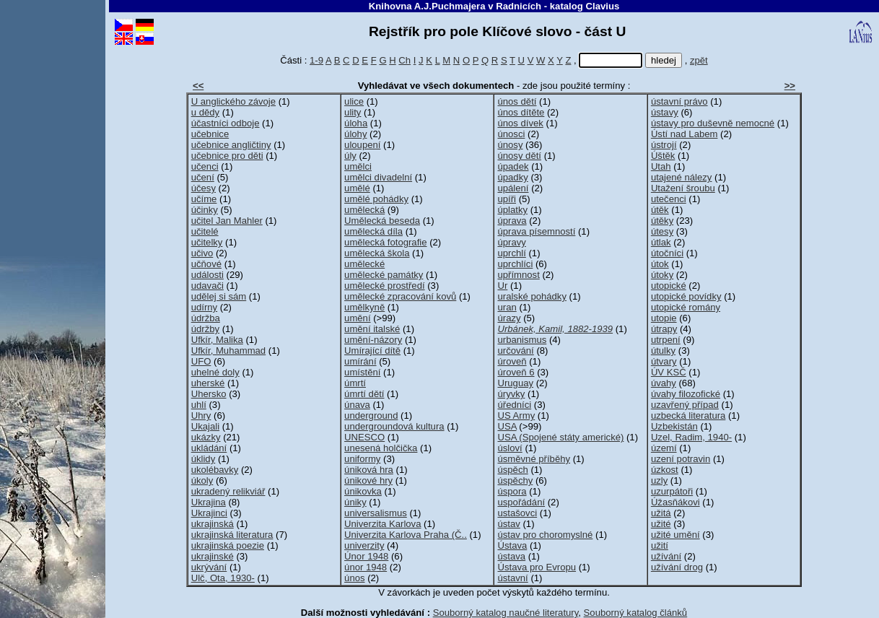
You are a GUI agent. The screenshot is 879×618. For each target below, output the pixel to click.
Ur (502, 285)
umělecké (364, 263)
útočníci (667, 253)
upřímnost (518, 274)
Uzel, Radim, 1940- (691, 437)
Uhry (201, 415)
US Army (516, 415)
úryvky (511, 393)
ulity (352, 112)
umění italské (372, 328)
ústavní (512, 578)
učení (202, 177)
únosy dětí (519, 155)
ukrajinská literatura (232, 534)
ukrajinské (212, 556)
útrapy (664, 328)
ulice (354, 101)
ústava (511, 556)
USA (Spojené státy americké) (560, 437)
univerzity (364, 545)
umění (357, 318)
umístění (362, 372)
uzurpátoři (672, 491)
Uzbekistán (674, 426)
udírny (204, 307)
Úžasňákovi (675, 502)
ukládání (209, 448)
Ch (404, 60)
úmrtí (355, 383)
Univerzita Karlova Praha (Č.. (405, 534)
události (207, 274)
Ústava (512, 545)
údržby (205, 328)
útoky (662, 274)
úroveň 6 (515, 372)
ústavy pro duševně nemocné (712, 123)
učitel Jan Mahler (227, 220)
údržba (205, 318)
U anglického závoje (233, 101)
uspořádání (521, 502)
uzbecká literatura (688, 415)
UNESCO (364, 437)
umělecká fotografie (385, 242)
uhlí (198, 404)
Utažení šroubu (683, 188)
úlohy (355, 134)
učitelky (207, 242)
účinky (204, 209)
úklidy (203, 458)
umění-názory (373, 339)
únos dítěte (520, 112)
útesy (662, 231)
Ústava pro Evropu (536, 567)
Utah (661, 166)
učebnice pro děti (227, 155)
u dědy (205, 112)
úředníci (514, 404)
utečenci (668, 198)
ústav (508, 523)
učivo (202, 253)
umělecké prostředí (384, 285)
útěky (662, 220)
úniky (355, 502)
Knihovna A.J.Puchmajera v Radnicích (455, 6)
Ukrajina (208, 502)
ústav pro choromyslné (544, 534)
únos (354, 578)
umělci (358, 166)
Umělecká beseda (382, 220)
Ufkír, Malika (217, 339)
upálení (512, 188)
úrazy (508, 318)
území (664, 448)
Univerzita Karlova (382, 523)
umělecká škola (376, 253)
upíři (506, 198)
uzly (659, 480)
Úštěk (663, 155)
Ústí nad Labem (684, 134)
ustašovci (517, 513)
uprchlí (511, 253)
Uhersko (209, 393)
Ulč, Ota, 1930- (223, 578)
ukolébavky (215, 469)
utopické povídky (686, 296)
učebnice (210, 134)
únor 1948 (365, 567)
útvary (664, 361)
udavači (207, 285)
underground (371, 415)
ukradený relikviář (228, 491)
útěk (660, 209)
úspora (511, 491)
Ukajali (205, 426)
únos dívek (520, 123)
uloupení (362, 144)
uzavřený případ (685, 404)
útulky (663, 350)
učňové (206, 263)
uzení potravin (680, 458)
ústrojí (664, 144)
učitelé (205, 231)
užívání (666, 556)
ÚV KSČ (668, 372)
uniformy (362, 458)
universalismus (375, 513)
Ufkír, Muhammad (228, 350)
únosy (509, 144)
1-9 (316, 60)
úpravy (511, 242)
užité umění (675, 534)
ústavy (664, 112)
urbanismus (521, 339)
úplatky (512, 209)
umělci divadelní (378, 177)
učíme (204, 198)
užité (661, 523)
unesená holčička (380, 448)
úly (350, 155)
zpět (699, 60)
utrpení (666, 339)
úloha (355, 123)
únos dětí (516, 101)
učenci (205, 166)
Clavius (602, 6)
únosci (511, 134)
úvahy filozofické (685, 393)
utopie (664, 318)
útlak (661, 242)
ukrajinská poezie (227, 545)
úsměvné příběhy (533, 458)
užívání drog (677, 567)
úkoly (202, 480)
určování (515, 350)
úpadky (512, 177)
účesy (203, 188)
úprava (511, 220)
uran (506, 307)
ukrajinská (212, 523)
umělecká (364, 209)
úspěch (512, 469)
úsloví (509, 448)
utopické (668, 285)
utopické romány (685, 307)
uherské (208, 383)
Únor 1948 (366, 556)
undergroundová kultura (394, 426)
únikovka (363, 491)
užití (659, 545)
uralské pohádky (531, 296)
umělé (357, 188)
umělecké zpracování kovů (400, 296)
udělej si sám (219, 296)
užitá (661, 513)
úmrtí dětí (364, 393)
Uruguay (515, 383)
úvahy (663, 383)
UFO (201, 361)
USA (506, 426)
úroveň (511, 361)
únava (357, 404)
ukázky (206, 437)
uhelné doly (215, 372)
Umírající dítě (372, 350)
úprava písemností (536, 231)
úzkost (664, 469)
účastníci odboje (225, 123)
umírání (360, 361)
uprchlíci (515, 263)
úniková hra (368, 469)
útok (660, 263)
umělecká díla (373, 231)
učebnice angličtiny (231, 144)
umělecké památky (383, 274)
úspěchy (515, 480)
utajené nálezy (681, 177)
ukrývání (209, 567)
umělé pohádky (376, 198)
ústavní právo (679, 101)
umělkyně (364, 307)
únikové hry (368, 480)
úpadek (512, 166)
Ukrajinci (209, 513)
